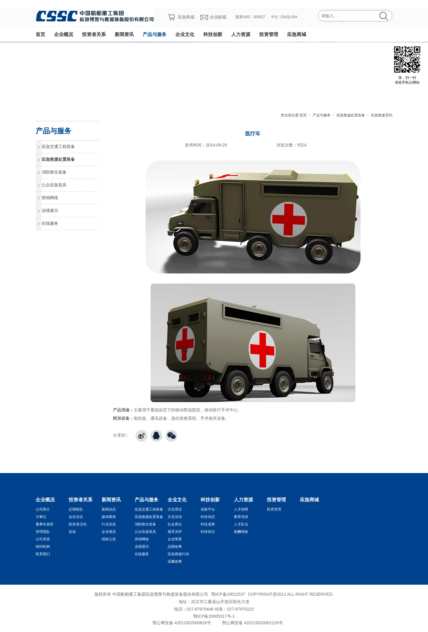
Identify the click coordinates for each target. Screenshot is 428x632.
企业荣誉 (175, 539)
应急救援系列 (381, 115)
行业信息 (109, 524)
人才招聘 (241, 509)
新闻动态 (109, 509)
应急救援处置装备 (350, 115)
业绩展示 (50, 210)
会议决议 (76, 517)
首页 (40, 34)
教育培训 (241, 517)
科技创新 (212, 34)
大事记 (41, 517)
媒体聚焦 (109, 517)
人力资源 (240, 34)
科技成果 (208, 524)
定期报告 (76, 509)
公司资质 (43, 539)
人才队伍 (241, 524)
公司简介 (43, 509)
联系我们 (43, 554)
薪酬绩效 (241, 532)
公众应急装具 (54, 184)
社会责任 (175, 524)
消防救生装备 (54, 172)
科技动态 (208, 517)
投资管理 (268, 34)
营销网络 (50, 197)
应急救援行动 (178, 554)
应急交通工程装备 (58, 146)
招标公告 (109, 539)
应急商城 (296, 34)
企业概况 (63, 34)
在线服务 (50, 223)
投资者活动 (77, 524)
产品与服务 (154, 34)
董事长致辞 (45, 524)
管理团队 (43, 532)
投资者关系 (94, 34)
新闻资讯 (124, 34)
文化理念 (175, 509)
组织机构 (43, 546)
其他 (72, 532)
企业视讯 (109, 532)
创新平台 (208, 509)
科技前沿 (208, 532)
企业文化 (184, 34)
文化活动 (175, 517)
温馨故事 (175, 561)
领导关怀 (175, 532)
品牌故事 (175, 546)
